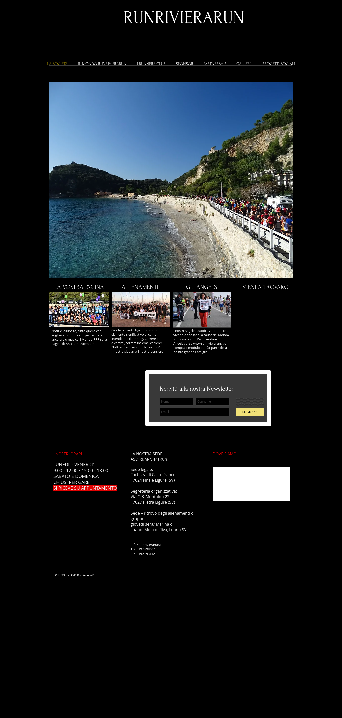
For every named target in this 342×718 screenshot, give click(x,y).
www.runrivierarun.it (208, 343)
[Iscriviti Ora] (250, 412)
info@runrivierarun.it (146, 544)
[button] (171, 180)
